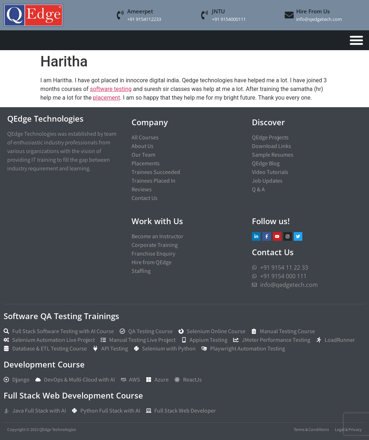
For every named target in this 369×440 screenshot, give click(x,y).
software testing (111, 89)
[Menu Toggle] (356, 40)
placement (106, 97)
